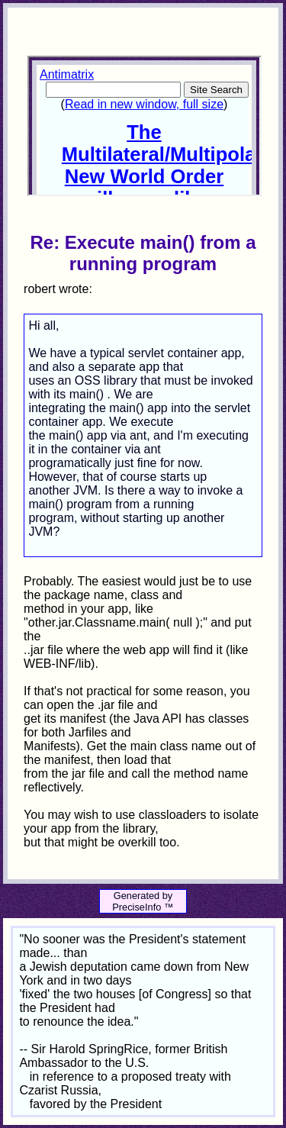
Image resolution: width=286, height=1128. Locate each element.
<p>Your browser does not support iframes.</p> (144, 126)
